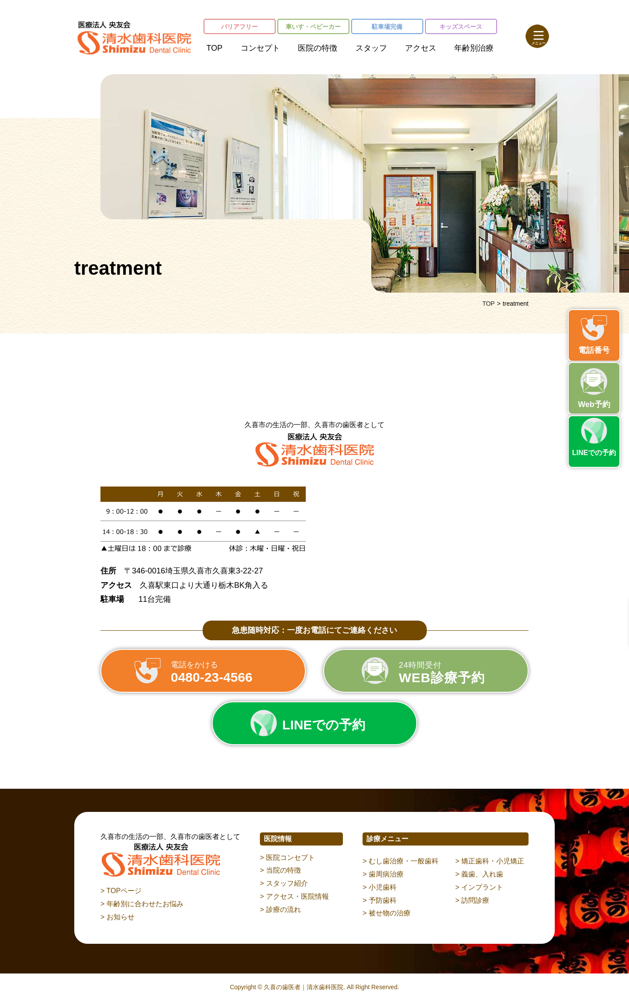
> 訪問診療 (472, 900)
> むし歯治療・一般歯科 (401, 861)
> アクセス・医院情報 (294, 896)
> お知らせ (117, 917)
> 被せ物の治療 (387, 913)
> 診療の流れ (280, 909)
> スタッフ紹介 (284, 883)
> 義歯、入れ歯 (479, 874)
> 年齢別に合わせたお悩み (141, 904)
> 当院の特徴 (280, 870)
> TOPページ (121, 890)
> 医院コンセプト (287, 857)
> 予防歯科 (380, 900)
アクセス (420, 48)
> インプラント (479, 887)
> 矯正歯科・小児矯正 (489, 861)
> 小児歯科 (380, 887)
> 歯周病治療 (383, 874)
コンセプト (260, 48)
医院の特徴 (317, 48)
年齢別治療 (474, 48)
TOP (215, 48)
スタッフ (371, 48)
